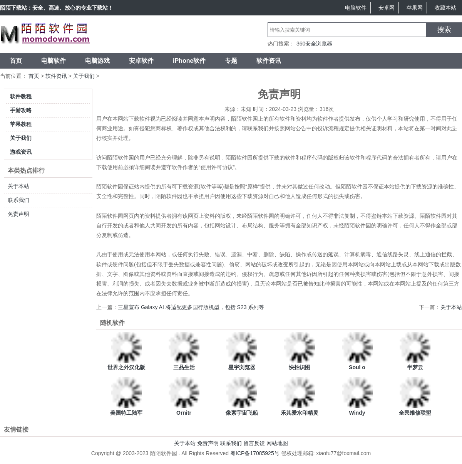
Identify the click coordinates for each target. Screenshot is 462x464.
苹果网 (415, 8)
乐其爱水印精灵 (299, 413)
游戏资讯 (21, 152)
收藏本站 (445, 8)
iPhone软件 (189, 60)
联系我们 (18, 200)
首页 (16, 60)
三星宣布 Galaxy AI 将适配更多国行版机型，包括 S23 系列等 (191, 307)
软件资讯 (268, 60)
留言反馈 (254, 443)
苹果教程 (21, 124)
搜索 (444, 30)
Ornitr (183, 413)
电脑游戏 (97, 60)
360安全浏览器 (314, 43)
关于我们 (84, 76)
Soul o (357, 367)
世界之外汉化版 (126, 367)
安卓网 (386, 8)
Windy (357, 413)
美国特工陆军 (126, 413)
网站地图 (277, 443)
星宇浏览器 (241, 367)
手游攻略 (21, 110)
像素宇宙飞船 (242, 413)
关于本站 (18, 186)
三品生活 (184, 367)
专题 (231, 60)
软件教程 (21, 96)
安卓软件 (141, 60)
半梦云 (415, 367)
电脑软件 (356, 8)
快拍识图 (299, 367)
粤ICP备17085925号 (255, 453)
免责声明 (18, 214)
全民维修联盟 (415, 413)
